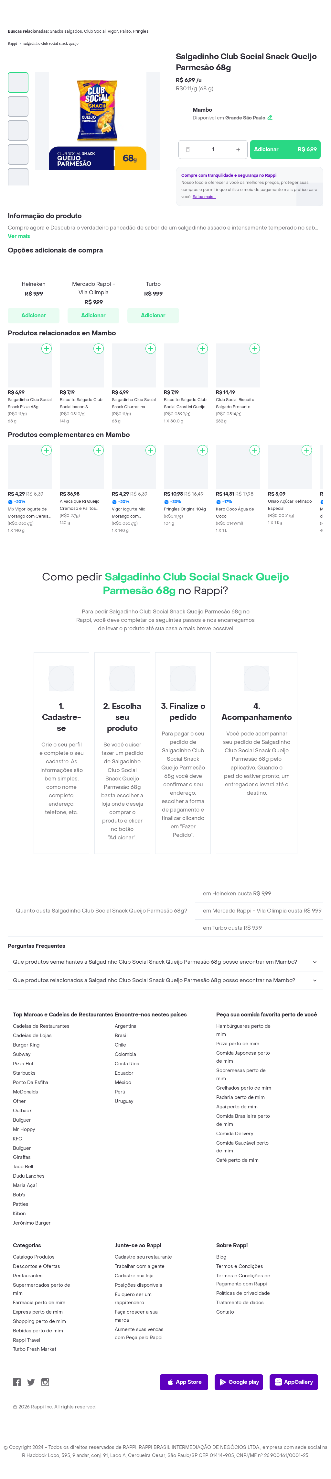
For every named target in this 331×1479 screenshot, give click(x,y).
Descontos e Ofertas (36, 1266)
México (123, 1083)
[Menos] (187, 149)
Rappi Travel (26, 1340)
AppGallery (294, 1382)
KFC (17, 1139)
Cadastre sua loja (134, 1276)
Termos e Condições (239, 1266)
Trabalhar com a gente (140, 1266)
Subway (21, 1054)
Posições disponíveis (138, 1285)
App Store (184, 1382)
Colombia (125, 1054)
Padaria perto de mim (240, 1097)
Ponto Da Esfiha (30, 1083)
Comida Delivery (234, 1134)
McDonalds (25, 1092)
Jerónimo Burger (32, 1223)
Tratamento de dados (240, 1303)
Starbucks (24, 1073)
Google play (239, 1382)
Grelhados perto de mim (243, 1088)
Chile (120, 1045)
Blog (221, 1257)
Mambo (202, 109)
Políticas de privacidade (243, 1293)
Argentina (125, 1026)
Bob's (19, 1195)
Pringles (141, 31)
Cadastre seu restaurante (143, 1257)
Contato (225, 1312)
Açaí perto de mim (237, 1107)
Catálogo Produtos (34, 1257)
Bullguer (22, 1120)
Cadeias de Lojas (32, 1036)
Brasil (121, 1036)
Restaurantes (28, 1276)
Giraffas (22, 1157)
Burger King (26, 1045)
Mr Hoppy (24, 1129)
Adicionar (33, 315)
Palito (125, 31)
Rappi (12, 43)
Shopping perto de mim (39, 1321)
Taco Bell (23, 1167)
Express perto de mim (38, 1312)
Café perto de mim (237, 1160)
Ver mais (19, 236)
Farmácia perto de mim (39, 1303)
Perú (120, 1092)
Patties (20, 1204)
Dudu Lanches (29, 1176)
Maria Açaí (25, 1185)
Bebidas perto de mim (38, 1331)
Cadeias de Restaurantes (41, 1026)
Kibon (19, 1214)
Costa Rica (127, 1064)
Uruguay (124, 1101)
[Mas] (238, 149)
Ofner (19, 1101)
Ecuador (124, 1073)
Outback (22, 1111)
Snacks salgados (66, 31)
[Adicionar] (46, 348)
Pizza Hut (23, 1064)
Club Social (95, 31)
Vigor (113, 31)
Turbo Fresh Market (34, 1349)
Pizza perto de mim (237, 1044)
